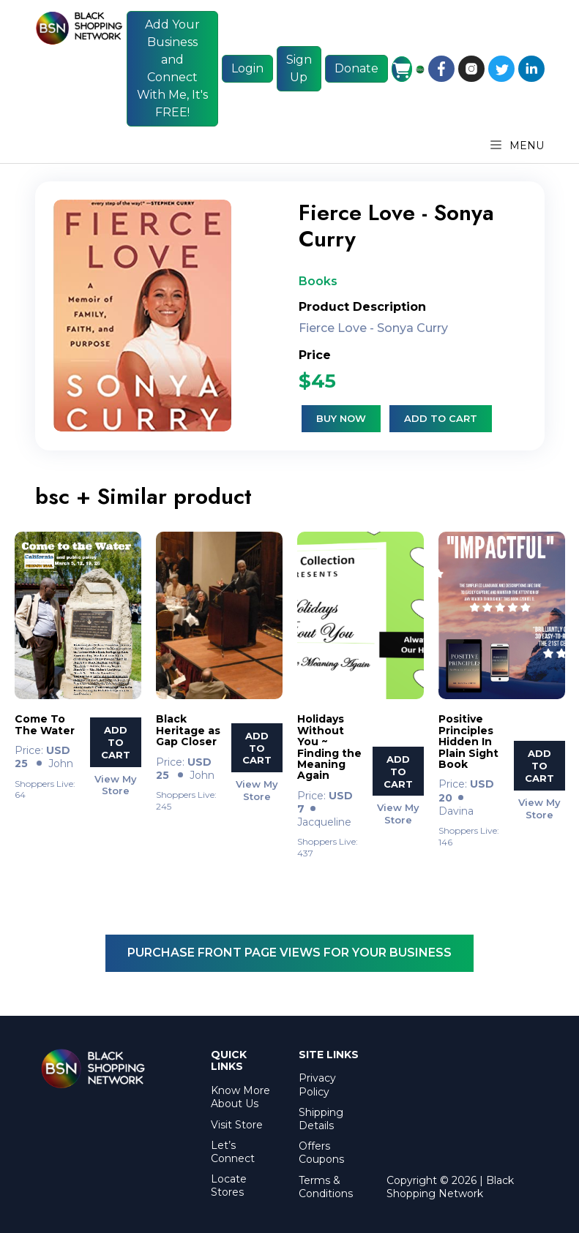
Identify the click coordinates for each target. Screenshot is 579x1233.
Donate (356, 68)
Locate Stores (229, 1185)
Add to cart (440, 418)
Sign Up (299, 68)
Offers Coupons (321, 1152)
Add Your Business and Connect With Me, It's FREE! (172, 68)
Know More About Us (240, 1097)
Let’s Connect (233, 1152)
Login (247, 68)
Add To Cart (115, 742)
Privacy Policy (317, 1084)
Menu (518, 145)
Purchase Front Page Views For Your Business (289, 952)
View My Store (115, 784)
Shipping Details (321, 1119)
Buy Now (341, 418)
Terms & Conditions (326, 1186)
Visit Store (237, 1124)
